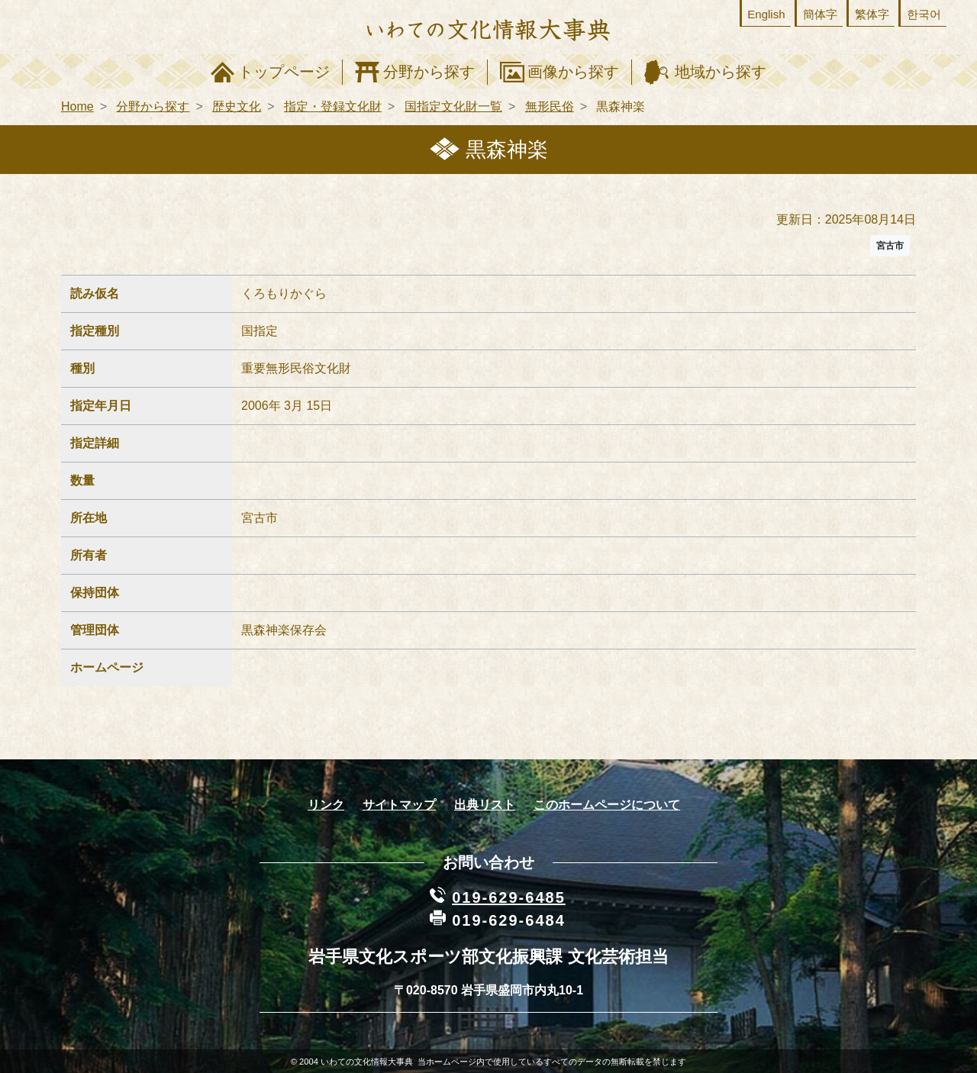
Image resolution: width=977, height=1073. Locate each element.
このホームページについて (607, 804)
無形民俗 (549, 106)
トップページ (284, 71)
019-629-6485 (509, 897)
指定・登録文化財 (333, 106)
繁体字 (872, 14)
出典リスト (484, 804)
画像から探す (573, 71)
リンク (326, 804)
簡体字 (820, 14)
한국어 (924, 14)
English (766, 14)
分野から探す (429, 71)
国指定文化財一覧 (453, 106)
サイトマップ (399, 804)
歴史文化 (236, 106)
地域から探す (720, 71)
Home (77, 106)
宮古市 (890, 245)
